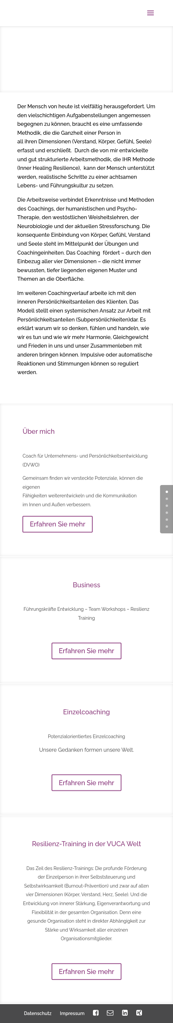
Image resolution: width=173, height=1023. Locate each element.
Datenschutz (37, 1013)
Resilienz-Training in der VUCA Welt (86, 858)
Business (86, 594)
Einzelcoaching (86, 722)
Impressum (72, 1013)
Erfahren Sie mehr (57, 535)
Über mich (38, 443)
